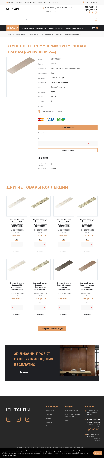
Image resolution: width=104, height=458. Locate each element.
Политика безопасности (54, 426)
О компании (50, 410)
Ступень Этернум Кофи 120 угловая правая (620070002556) (64, 286)
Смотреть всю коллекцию (52, 329)
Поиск (97, 20)
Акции (67, 420)
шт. (39, 138)
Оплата (48, 418)
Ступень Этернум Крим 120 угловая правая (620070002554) (21, 65)
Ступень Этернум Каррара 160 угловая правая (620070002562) (17, 223)
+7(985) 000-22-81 (91, 10)
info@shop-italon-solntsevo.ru (52, 11)
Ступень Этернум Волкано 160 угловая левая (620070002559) (87, 223)
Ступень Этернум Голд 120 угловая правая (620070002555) (87, 286)
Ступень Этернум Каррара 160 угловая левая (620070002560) (64, 223)
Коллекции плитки (71, 410)
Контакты (49, 422)
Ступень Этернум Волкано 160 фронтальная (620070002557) (40, 286)
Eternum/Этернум (35, 34)
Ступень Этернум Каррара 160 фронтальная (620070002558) (17, 286)
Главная (8, 34)
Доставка (49, 414)
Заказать (24, 372)
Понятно (98, 453)
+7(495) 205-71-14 (91, 7)
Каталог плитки (20, 34)
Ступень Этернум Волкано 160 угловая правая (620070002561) (40, 223)
